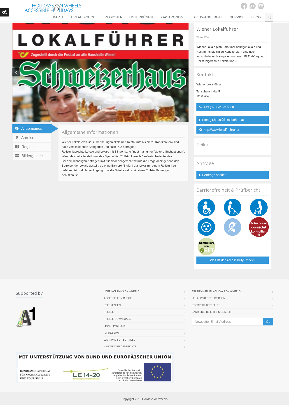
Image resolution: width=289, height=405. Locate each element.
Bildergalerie (28, 156)
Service (237, 17)
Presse (109, 312)
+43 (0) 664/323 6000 (216, 107)
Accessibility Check (118, 298)
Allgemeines (28, 128)
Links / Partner (114, 326)
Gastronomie (174, 17)
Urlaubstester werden (208, 298)
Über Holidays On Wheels (122, 291)
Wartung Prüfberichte (120, 346)
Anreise (24, 138)
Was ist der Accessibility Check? (232, 260)
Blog (256, 17)
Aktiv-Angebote (208, 17)
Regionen (114, 17)
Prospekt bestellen (206, 305)
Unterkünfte (142, 17)
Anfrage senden (212, 175)
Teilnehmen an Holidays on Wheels (216, 291)
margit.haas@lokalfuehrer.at (221, 120)
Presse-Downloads (117, 319)
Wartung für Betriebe (119, 339)
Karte (58, 17)
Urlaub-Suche (84, 17)
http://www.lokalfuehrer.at (219, 130)
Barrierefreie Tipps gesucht (212, 312)
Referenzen (112, 305)
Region (24, 147)
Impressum (111, 332)
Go (268, 321)
